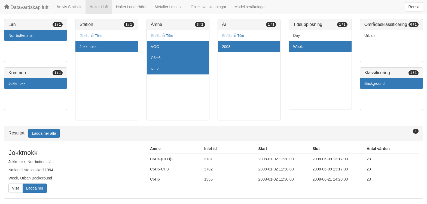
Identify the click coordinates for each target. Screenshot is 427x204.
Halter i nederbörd (131, 7)
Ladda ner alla (44, 133)
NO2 (155, 69)
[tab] (213, 133)
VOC (155, 46)
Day (296, 35)
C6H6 (156, 58)
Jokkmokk (16, 83)
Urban (369, 35)
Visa (15, 188)
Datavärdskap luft (26, 7)
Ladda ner (34, 188)
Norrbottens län (21, 35)
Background (374, 83)
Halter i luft (99, 7)
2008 (226, 46)
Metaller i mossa (168, 7)
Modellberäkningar (250, 7)
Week (298, 46)
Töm (96, 36)
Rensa (413, 7)
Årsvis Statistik (69, 7)
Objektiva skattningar (208, 7)
